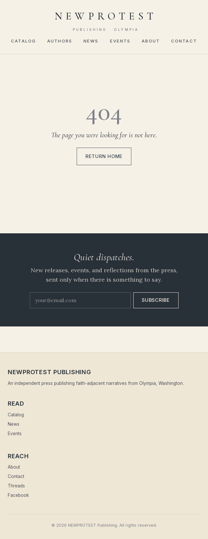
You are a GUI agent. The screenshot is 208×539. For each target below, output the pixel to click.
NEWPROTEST (106, 21)
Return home (104, 156)
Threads (16, 485)
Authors (59, 40)
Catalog (23, 40)
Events (120, 40)
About (151, 40)
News (90, 40)
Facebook (18, 495)
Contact (184, 40)
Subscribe (156, 300)
